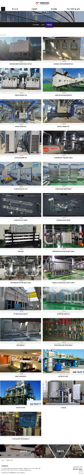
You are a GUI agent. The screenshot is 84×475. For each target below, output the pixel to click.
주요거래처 (36, 25)
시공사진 (49, 25)
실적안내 (23, 451)
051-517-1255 (6, 470)
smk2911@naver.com (27, 470)
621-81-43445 (31, 468)
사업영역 (34, 9)
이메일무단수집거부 (9, 460)
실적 (42, 25)
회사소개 (15, 9)
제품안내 (60, 451)
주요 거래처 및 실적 (73, 9)
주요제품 (54, 9)
